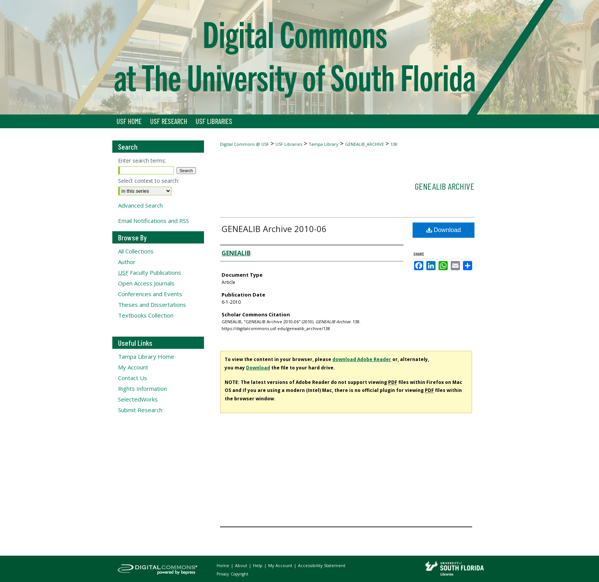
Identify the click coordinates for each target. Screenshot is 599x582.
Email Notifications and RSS (153, 220)
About (241, 565)
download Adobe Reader (361, 359)
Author (127, 262)
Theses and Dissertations (152, 304)
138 (393, 144)
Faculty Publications (149, 272)
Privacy (223, 574)
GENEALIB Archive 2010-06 (274, 228)
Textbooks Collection (145, 315)
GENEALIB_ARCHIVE (364, 144)
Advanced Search (140, 205)
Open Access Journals (146, 283)
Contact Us (132, 378)
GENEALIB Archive (444, 186)
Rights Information (142, 388)
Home (223, 565)
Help (258, 565)
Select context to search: (148, 180)
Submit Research (140, 410)
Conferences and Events (150, 294)
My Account (133, 367)
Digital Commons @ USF (244, 144)
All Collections (136, 251)
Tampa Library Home (146, 356)
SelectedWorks (138, 399)
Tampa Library (323, 144)
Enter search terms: (142, 160)
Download (443, 230)
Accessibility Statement (321, 565)
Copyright (239, 574)
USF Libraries (288, 144)
